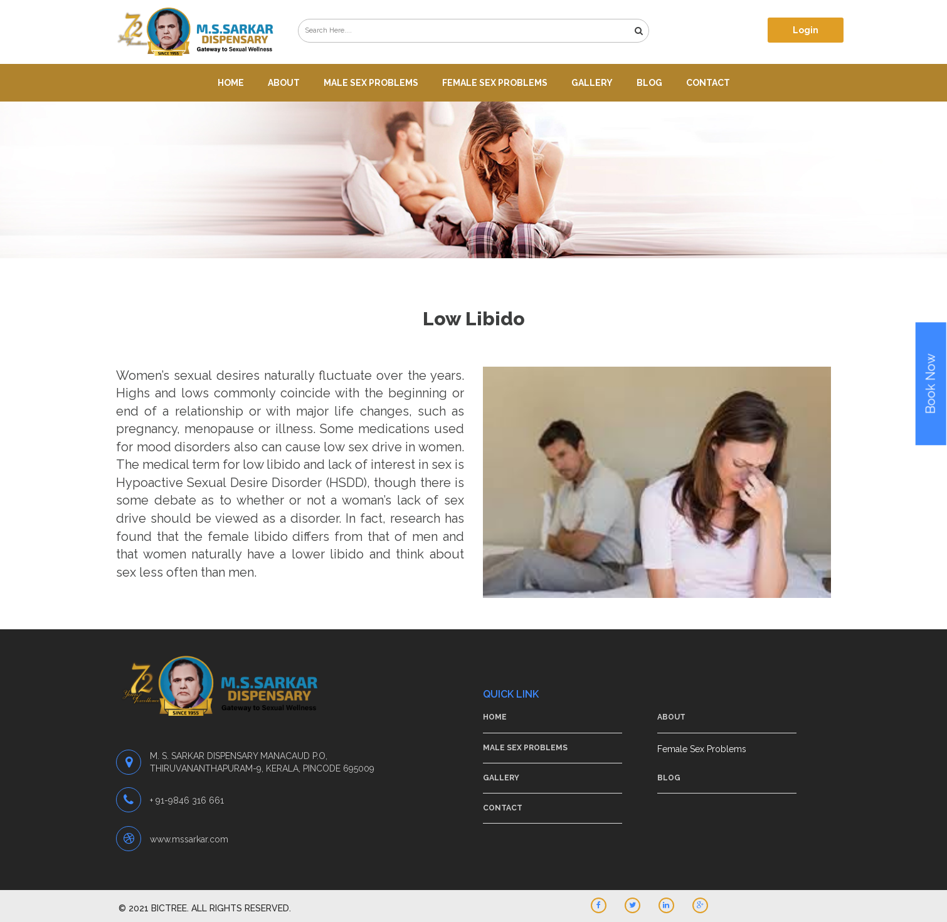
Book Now (930, 384)
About (284, 83)
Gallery (592, 83)
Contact (708, 83)
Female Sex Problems (495, 83)
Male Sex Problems (371, 83)
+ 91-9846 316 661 (187, 800)
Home (231, 83)
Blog (649, 83)
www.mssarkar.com (189, 839)
